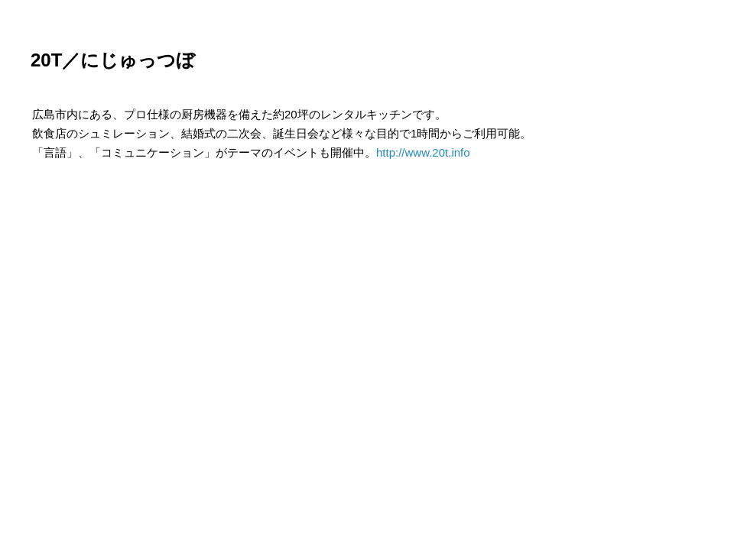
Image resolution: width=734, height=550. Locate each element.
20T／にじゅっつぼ (113, 60)
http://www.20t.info (423, 152)
